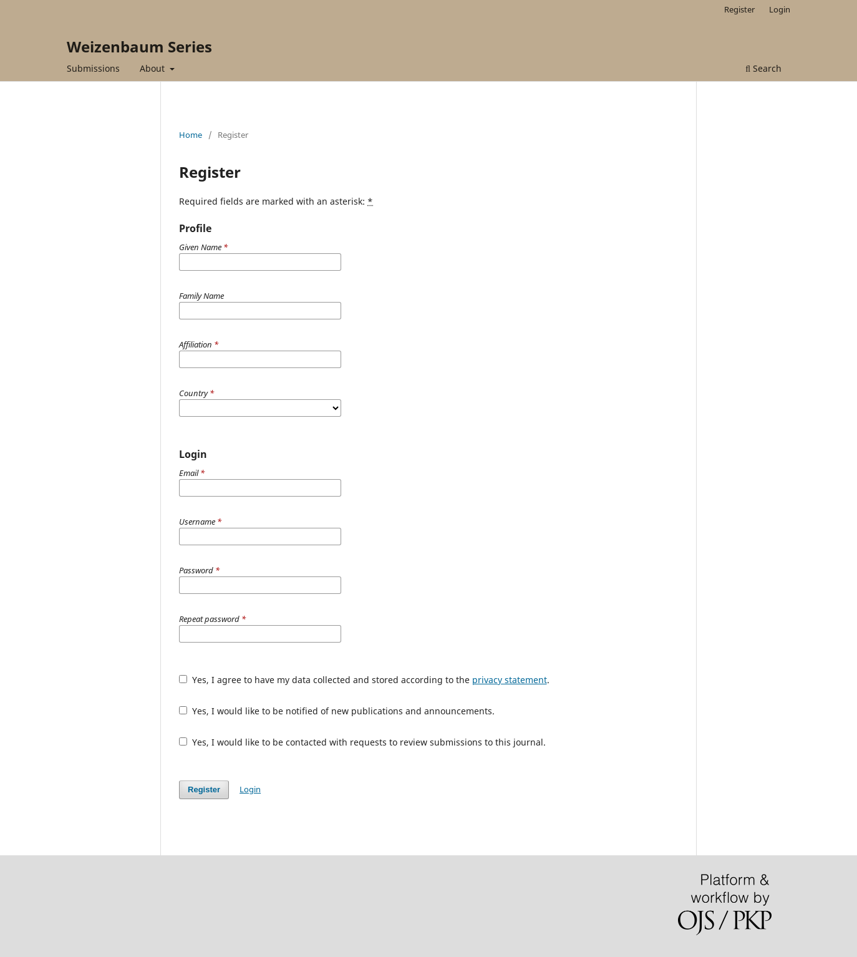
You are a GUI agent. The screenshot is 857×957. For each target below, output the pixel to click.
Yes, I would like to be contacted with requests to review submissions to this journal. (362, 742)
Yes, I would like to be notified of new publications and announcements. (337, 711)
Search (763, 68)
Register (739, 9)
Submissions (93, 68)
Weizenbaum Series (139, 46)
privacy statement (509, 680)
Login (779, 9)
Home (190, 134)
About (153, 68)
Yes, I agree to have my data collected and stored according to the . (364, 680)
